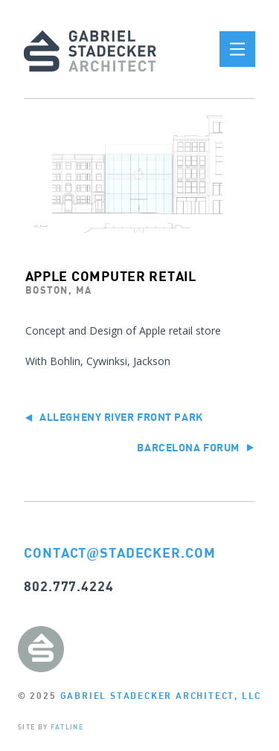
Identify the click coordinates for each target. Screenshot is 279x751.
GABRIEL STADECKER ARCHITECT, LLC (161, 695)
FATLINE (67, 727)
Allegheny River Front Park (114, 416)
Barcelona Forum (195, 447)
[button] (237, 49)
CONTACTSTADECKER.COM (120, 552)
